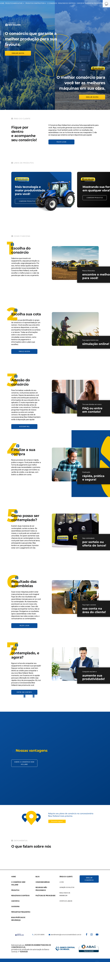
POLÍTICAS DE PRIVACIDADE (45, 897)
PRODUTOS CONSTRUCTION (40, 4)
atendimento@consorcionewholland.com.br (64, 935)
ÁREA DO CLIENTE (65, 878)
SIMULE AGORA (24, 352)
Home (13, 878)
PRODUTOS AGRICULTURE (19, 4)
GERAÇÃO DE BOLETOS (66, 888)
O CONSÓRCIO (57, 4)
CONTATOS (85, 4)
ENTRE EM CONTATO (24, 693)
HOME (7, 4)
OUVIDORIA (15, 907)
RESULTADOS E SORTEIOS (71, 4)
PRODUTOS (15, 891)
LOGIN (61, 883)
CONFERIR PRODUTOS (27, 202)
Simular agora (18, 54)
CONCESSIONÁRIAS (43, 883)
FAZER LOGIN (24, 626)
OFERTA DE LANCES (65, 902)
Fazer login (61, 143)
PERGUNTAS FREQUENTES (99, 4)
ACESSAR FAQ (24, 427)
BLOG (38, 878)
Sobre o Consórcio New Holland (24, 764)
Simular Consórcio (89, 880)
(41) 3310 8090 (38, 935)
